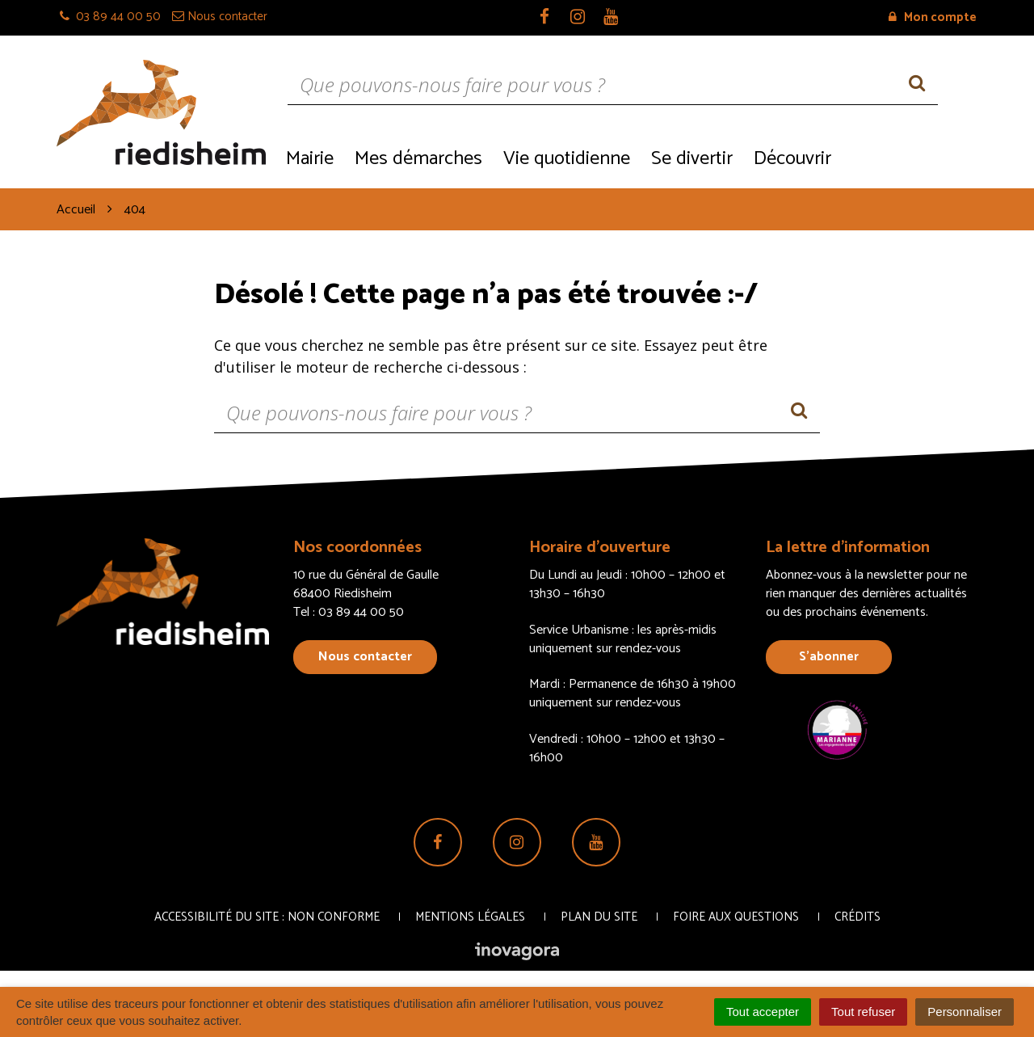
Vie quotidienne (566, 159)
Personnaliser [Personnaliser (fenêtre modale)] (964, 1011)
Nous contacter (365, 657)
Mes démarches (418, 159)
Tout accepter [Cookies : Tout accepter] (762, 1011)
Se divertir (692, 159)
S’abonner (829, 657)
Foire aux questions (736, 917)
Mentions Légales (470, 917)
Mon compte (933, 17)
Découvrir (792, 159)
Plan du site (599, 917)
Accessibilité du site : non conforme (267, 917)
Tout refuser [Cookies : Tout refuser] (863, 1011)
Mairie (310, 159)
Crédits (857, 917)
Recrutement (909, 157)
